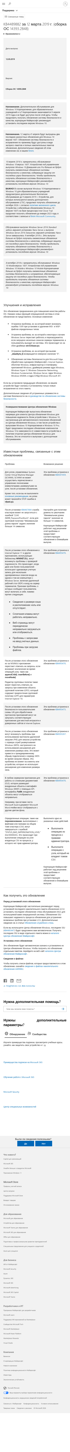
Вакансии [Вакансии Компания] (6, 1356)
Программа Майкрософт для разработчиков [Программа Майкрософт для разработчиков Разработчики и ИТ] (19, 1310)
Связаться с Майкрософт (12, 1404)
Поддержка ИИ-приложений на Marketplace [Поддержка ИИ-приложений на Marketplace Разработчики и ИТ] (19, 1320)
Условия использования (49, 1404)
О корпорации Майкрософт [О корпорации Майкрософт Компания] (13, 1361)
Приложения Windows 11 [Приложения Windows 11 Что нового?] (12, 1173)
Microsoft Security (11, 1091)
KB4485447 (9, 930)
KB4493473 (60, 709)
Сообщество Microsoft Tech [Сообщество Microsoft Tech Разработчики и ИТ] (13, 1324)
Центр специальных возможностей (19, 1106)
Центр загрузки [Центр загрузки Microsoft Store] (8, 1191)
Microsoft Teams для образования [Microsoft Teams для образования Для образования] (15, 1228)
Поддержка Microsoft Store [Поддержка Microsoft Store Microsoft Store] (13, 1195)
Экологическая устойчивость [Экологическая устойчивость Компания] (13, 1379)
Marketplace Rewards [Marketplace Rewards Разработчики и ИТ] (11, 1338)
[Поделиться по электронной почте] (17, 980)
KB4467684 (26, 509)
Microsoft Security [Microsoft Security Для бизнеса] (9, 1269)
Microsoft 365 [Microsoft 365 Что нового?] (8, 1163)
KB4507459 (60, 474)
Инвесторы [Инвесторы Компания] (7, 1375)
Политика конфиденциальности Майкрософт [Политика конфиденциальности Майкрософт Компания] (19, 1370)
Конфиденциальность (31, 1404)
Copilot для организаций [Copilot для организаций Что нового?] (12, 1159)
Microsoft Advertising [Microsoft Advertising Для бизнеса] (10, 1287)
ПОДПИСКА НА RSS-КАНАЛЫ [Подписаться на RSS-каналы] (20, 986)
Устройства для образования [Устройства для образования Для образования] (13, 1223)
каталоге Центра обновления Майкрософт (31, 934)
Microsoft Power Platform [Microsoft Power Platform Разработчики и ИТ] (12, 1333)
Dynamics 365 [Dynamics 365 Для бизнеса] (8, 1278)
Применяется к (12, 33)
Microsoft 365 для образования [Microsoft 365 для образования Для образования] (14, 1232)
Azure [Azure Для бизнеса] (5, 1274)
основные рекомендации (16, 496)
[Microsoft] (35, 2)
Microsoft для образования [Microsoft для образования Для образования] (13, 1218)
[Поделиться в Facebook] (5, 980)
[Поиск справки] (10, 3)
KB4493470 (60, 553)
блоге (31, 150)
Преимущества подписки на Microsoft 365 (22, 1062)
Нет (44, 1143)
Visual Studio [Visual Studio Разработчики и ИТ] (8, 1343)
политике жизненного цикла (42, 205)
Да (25, 1143)
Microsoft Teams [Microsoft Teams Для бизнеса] (9, 1297)
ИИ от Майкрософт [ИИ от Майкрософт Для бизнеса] (10, 1264)
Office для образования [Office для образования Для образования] (11, 1237)
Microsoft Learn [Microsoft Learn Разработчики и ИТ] (8, 1315)
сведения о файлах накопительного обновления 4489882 (30, 967)
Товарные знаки (9, 1408)
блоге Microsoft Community (42, 216)
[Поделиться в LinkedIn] (10, 980)
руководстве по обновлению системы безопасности (34, 397)
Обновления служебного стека (38, 922)
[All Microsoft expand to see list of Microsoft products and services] (3, 3)
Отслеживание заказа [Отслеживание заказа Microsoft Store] (11, 1205)
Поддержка (8, 10)
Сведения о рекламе (24, 1408)
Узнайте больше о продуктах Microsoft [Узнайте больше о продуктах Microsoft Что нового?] (17, 1168)
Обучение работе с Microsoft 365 (18, 1077)
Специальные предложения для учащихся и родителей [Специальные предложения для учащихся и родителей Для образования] (23, 1246)
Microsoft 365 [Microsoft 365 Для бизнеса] (8, 1283)
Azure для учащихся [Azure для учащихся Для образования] (10, 1251)
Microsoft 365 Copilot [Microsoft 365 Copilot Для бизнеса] (11, 1292)
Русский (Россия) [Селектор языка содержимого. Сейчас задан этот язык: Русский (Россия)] (13, 1388)
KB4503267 (60, 734)
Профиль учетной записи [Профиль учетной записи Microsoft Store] (12, 1186)
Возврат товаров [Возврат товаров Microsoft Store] (9, 1200)
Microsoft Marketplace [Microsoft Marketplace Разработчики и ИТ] (11, 1329)
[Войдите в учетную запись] (65, 3)
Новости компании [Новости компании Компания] (10, 1366)
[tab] (16, 1034)
